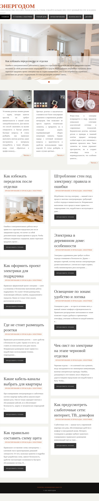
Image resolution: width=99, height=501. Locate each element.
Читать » (27, 155)
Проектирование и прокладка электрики (23, 191)
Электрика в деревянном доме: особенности (69, 241)
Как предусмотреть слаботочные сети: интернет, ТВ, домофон (74, 414)
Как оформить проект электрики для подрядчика (22, 271)
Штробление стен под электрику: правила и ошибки (73, 181)
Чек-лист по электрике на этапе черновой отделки (73, 354)
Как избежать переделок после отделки (18, 181)
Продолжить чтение (15, 247)
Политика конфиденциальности (49, 487)
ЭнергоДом (17, 6)
